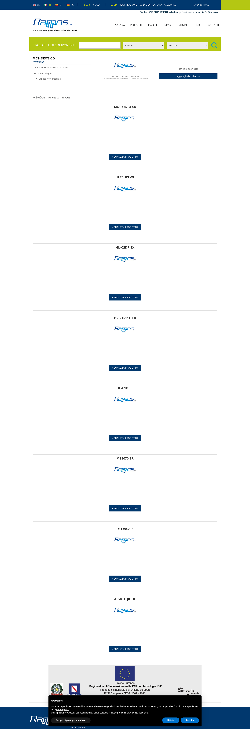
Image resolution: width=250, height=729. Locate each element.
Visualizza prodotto (125, 156)
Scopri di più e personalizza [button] (70, 720)
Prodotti (136, 24)
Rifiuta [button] (170, 720)
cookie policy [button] (62, 709)
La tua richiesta (201, 5)
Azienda (120, 24)
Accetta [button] (190, 720)
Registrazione (128, 4)
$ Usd (96, 4)
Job (198, 24)
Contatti (213, 24)
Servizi (183, 24)
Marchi (152, 24)
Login (114, 4)
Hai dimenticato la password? (157, 4)
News (167, 24)
